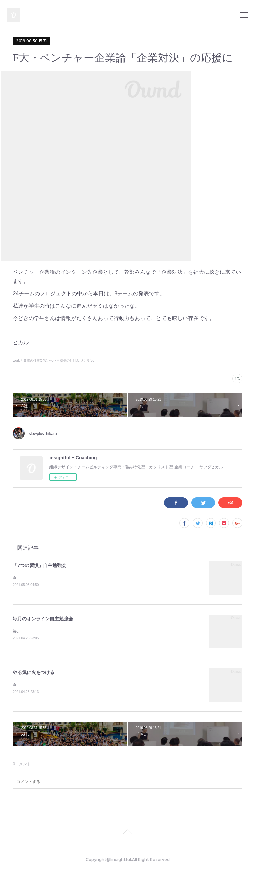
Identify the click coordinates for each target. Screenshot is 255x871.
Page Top (127, 834)
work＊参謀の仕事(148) (30, 360)
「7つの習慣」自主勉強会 (39, 565)
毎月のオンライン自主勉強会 (43, 619)
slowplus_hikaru (43, 433)
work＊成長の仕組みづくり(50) (72, 360)
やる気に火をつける (33, 673)
